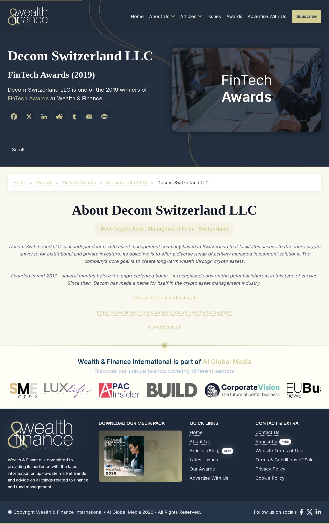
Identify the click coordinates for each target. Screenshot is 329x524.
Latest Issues (204, 460)
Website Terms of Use (279, 450)
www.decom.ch (164, 327)
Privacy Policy (270, 469)
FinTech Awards (28, 98)
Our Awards (202, 469)
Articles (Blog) (205, 450)
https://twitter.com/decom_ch (164, 298)
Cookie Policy (269, 478)
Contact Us (267, 432)
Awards (234, 16)
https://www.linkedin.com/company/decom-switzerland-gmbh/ (164, 312)
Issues (214, 16)
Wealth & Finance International (69, 512)
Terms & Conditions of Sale (284, 460)
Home (137, 16)
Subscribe (266, 441)
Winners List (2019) (126, 182)
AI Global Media (227, 362)
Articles (191, 16)
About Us (162, 16)
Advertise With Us (267, 16)
